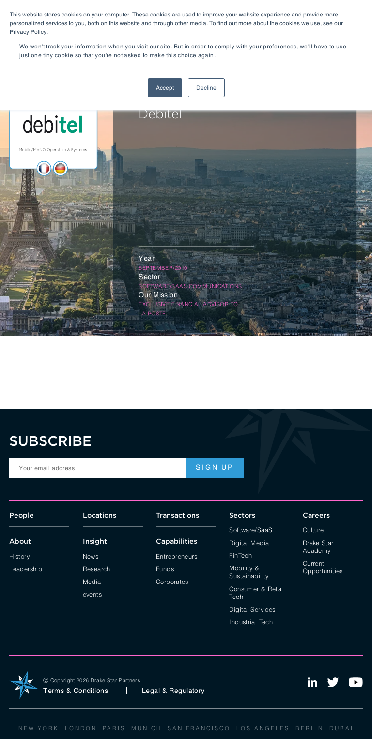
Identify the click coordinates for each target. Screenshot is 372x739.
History (19, 555)
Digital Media (249, 542)
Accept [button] (165, 87)
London (81, 727)
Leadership (25, 568)
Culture (313, 529)
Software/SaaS (250, 529)
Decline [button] (206, 87)
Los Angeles (263, 727)
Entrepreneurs (176, 555)
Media (92, 581)
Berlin (309, 727)
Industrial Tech (251, 621)
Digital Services (252, 608)
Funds (165, 568)
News (91, 555)
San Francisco (199, 727)
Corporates (172, 581)
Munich (146, 727)
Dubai (341, 727)
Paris (114, 727)
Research (96, 568)
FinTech (240, 554)
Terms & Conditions (75, 690)
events (92, 593)
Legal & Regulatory (173, 690)
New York (38, 727)
